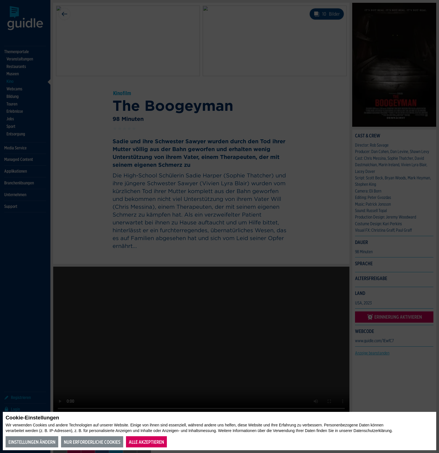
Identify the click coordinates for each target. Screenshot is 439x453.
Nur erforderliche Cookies (92, 442)
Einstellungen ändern (31, 442)
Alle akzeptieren (146, 442)
